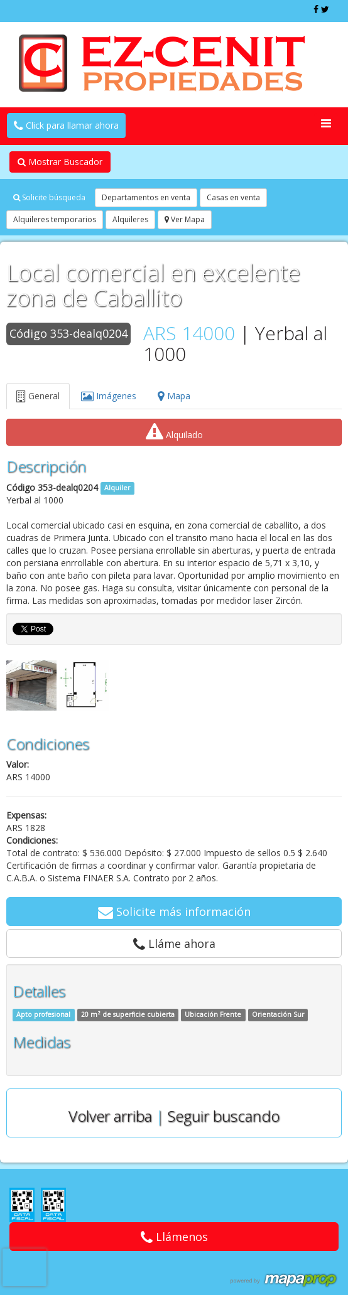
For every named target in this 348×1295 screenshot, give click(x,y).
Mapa (174, 396)
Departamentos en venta (146, 197)
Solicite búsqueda (49, 197)
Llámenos (174, 1236)
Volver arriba (110, 1115)
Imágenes (108, 396)
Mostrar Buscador (60, 162)
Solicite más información (174, 911)
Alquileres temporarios (54, 219)
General (38, 396)
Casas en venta (233, 197)
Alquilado (174, 432)
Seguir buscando (224, 1115)
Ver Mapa (185, 219)
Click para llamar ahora (66, 125)
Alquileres (130, 219)
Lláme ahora (174, 943)
